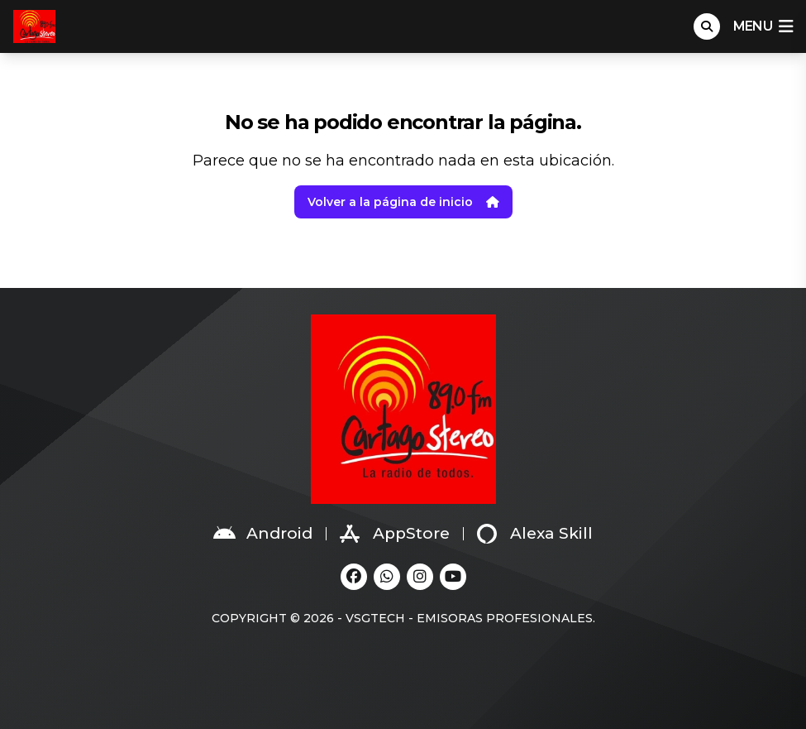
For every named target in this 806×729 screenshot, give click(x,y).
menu (763, 26)
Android (262, 534)
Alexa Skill (535, 534)
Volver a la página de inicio (403, 201)
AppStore (395, 534)
